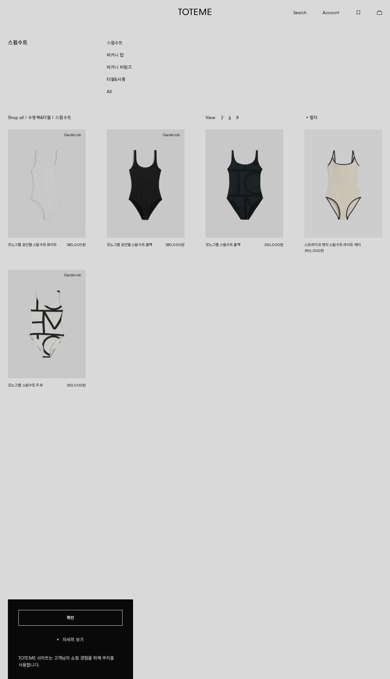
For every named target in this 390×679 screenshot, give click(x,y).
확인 (70, 618)
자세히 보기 (70, 639)
